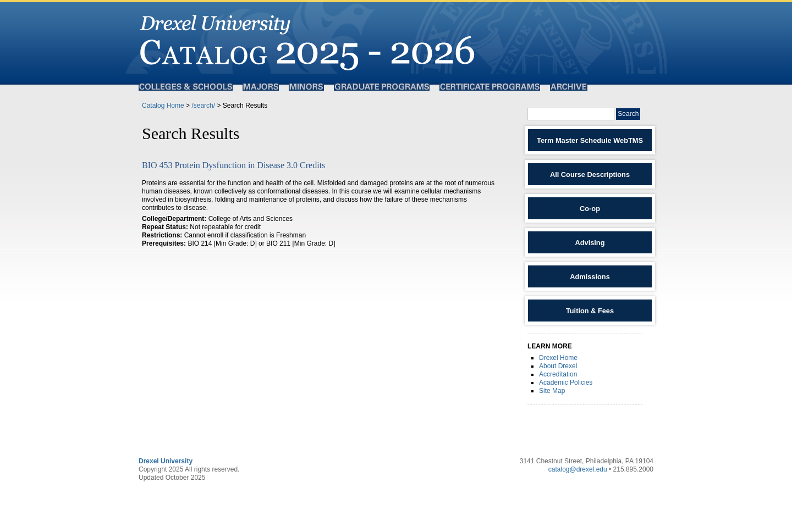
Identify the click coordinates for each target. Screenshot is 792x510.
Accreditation (558, 374)
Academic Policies (565, 382)
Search (628, 114)
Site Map (552, 391)
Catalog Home (163, 105)
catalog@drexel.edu (577, 469)
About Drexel (558, 366)
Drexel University (166, 461)
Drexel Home (558, 358)
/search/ (203, 105)
